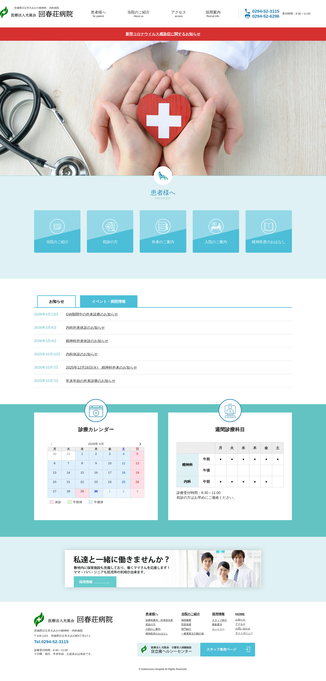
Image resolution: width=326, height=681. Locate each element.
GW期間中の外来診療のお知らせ (92, 314)
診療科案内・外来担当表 (159, 620)
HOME (240, 614)
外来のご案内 (163, 242)
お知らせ (240, 619)
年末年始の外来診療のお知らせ (90, 381)
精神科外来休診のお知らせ (87, 341)
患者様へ (98, 14)
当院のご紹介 (138, 14)
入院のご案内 (216, 242)
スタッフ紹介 (219, 620)
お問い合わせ (242, 628)
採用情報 (218, 614)
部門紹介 (186, 629)
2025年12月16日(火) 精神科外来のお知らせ (101, 367)
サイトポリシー (244, 633)
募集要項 (217, 624)
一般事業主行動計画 (192, 633)
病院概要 (186, 620)
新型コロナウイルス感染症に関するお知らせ (163, 34)
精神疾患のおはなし (268, 242)
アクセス (178, 14)
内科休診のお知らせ (82, 354)
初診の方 (110, 242)
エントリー (218, 629)
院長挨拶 (186, 624)
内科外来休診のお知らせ (85, 328)
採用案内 (213, 14)
